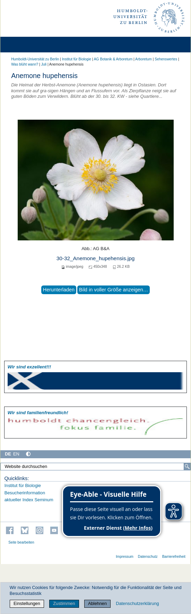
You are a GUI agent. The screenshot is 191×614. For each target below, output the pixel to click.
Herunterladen (59, 289)
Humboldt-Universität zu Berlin (35, 59)
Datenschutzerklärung (137, 603)
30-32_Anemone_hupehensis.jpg (95, 258)
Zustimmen (64, 603)
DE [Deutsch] (8, 454)
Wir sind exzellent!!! (29, 366)
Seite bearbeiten (21, 542)
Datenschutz (148, 556)
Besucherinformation (25, 492)
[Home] (25, 44)
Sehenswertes (166, 59)
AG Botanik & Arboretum (113, 59)
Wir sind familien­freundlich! (38, 412)
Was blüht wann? (24, 64)
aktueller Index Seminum (29, 499)
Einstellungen (27, 603)
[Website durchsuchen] (95, 466)
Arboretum (143, 59)
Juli (43, 64)
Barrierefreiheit (173, 556)
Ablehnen (97, 603)
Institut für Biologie (76, 59)
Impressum (124, 556)
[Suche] (187, 466)
